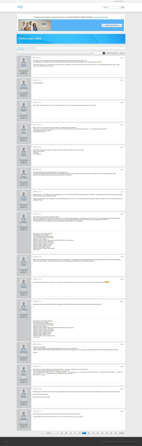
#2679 (121, 257)
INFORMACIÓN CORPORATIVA (108, 441)
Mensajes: (22, 73)
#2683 (121, 366)
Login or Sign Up (119, 1)
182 (98, 433)
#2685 (121, 411)
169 (66, 433)
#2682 (121, 344)
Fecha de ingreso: (23, 70)
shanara (23, 264)
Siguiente (121, 433)
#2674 (121, 125)
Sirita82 (23, 65)
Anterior (49, 433)
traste (23, 176)
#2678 (121, 214)
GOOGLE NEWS (121, 441)
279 (111, 433)
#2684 (121, 389)
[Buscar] (112, 7)
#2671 (121, 58)
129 (62, 433)
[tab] (21, 48)
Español (5, 441)
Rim (23, 131)
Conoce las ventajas (111, 25)
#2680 (121, 279)
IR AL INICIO (130, 441)
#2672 (121, 80)
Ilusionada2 (23, 109)
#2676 (121, 169)
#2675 (121, 147)
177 (75, 433)
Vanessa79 (23, 87)
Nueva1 (23, 418)
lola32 (23, 221)
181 (93, 433)
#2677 (121, 191)
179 (84, 433)
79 (57, 433)
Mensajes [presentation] (20, 48)
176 (71, 433)
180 (89, 433)
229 (107, 433)
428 (116, 433)
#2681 (121, 301)
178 (80, 433)
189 (102, 433)
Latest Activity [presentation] (30, 48)
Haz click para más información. (100, 17)
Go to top (137, 441)
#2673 (121, 102)
